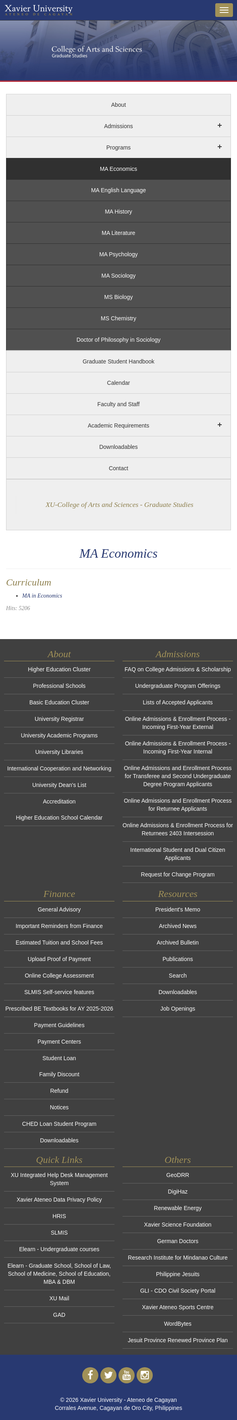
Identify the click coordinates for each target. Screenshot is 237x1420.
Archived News (177, 926)
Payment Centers (59, 1041)
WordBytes (177, 1323)
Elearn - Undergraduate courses (59, 1249)
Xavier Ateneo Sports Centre (177, 1307)
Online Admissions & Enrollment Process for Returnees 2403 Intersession (178, 829)
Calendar (118, 383)
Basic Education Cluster (59, 702)
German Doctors (178, 1241)
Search (178, 975)
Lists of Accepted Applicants (178, 702)
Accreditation (59, 801)
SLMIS (59, 1232)
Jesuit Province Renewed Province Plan (178, 1340)
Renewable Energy (178, 1208)
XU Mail (59, 1298)
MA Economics (118, 169)
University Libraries (59, 752)
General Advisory (59, 909)
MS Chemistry (118, 318)
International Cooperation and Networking (59, 768)
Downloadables (118, 447)
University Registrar (59, 719)
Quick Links (59, 1159)
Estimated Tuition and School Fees (59, 942)
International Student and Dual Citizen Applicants (177, 854)
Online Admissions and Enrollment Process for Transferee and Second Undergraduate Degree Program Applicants (178, 776)
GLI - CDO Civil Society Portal (178, 1290)
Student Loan (59, 1058)
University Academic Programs (59, 735)
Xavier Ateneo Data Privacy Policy (59, 1199)
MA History (118, 211)
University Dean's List (59, 785)
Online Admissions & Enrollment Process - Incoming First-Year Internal (178, 747)
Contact (118, 468)
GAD (59, 1315)
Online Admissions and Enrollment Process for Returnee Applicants (178, 804)
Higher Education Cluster (59, 669)
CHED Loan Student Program (59, 1124)
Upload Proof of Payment (59, 959)
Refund (59, 1091)
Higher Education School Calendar (59, 817)
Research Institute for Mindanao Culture (177, 1257)
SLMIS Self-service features (59, 992)
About (118, 105)
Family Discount (59, 1074)
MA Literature (118, 233)
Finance (59, 894)
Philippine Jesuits (178, 1274)
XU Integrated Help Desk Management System (59, 1179)
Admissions (118, 126)
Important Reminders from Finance (59, 926)
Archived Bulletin (178, 942)
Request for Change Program (178, 874)
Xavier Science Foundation (177, 1224)
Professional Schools (59, 686)
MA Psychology (118, 254)
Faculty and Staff (119, 404)
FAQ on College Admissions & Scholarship (178, 669)
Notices (59, 1107)
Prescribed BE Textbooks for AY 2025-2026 (59, 1008)
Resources (178, 894)
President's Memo (177, 909)
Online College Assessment (59, 975)
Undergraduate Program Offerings (177, 686)
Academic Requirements (119, 425)
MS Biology (118, 297)
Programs (118, 147)
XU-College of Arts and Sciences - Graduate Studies (119, 504)
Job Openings (177, 1008)
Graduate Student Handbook (118, 361)
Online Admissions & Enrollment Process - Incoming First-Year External (178, 723)
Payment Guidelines (59, 1025)
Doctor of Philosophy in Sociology (119, 339)
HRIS (59, 1216)
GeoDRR (177, 1175)
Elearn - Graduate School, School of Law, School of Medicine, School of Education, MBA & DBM (59, 1273)
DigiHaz (177, 1191)
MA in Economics (42, 596)
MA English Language (118, 190)
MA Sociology (119, 275)
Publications (177, 959)
